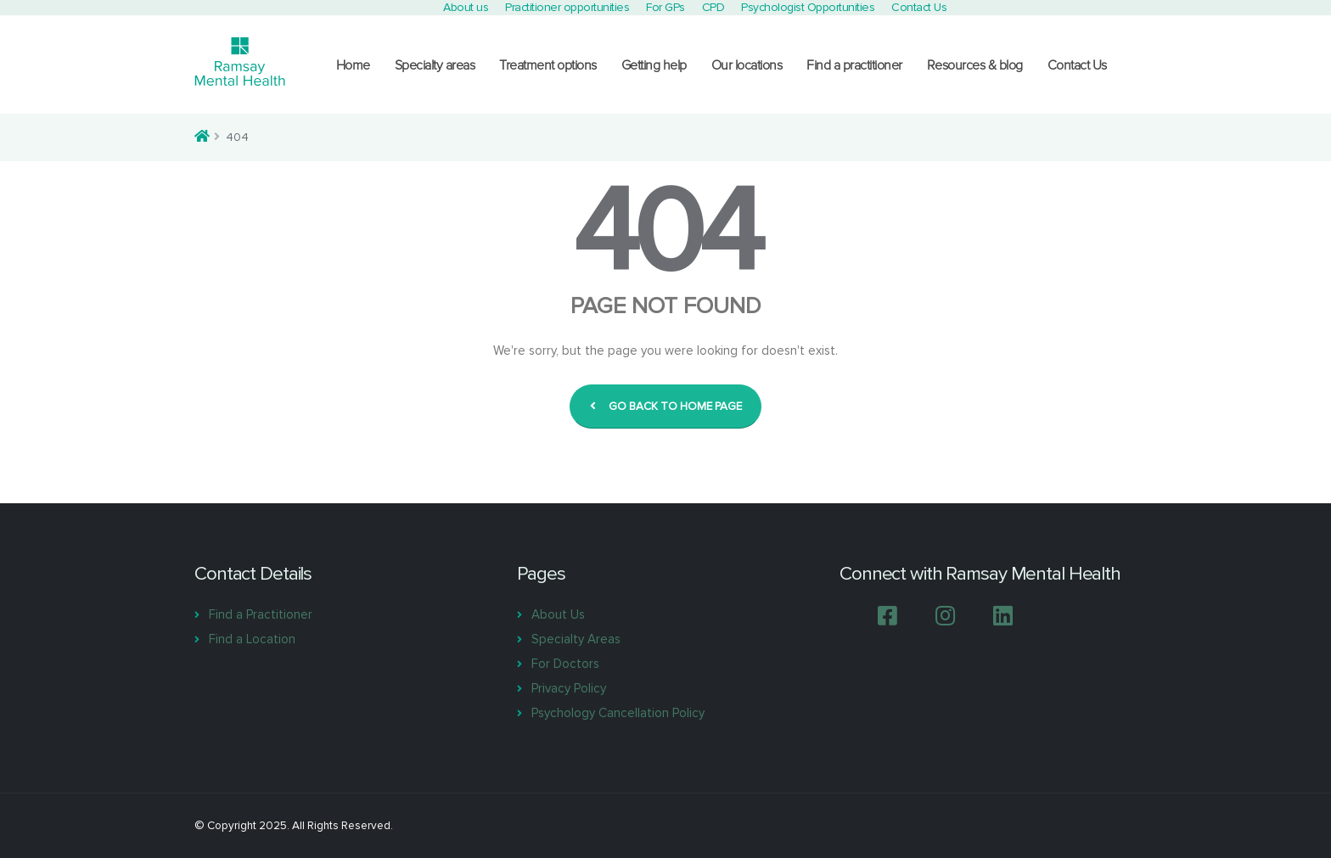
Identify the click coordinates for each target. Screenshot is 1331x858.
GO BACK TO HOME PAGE (666, 406)
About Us (558, 614)
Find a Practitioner (260, 614)
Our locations (747, 65)
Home (353, 65)
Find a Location (252, 639)
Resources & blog (975, 65)
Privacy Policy (568, 688)
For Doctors (565, 663)
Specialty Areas (576, 639)
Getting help (654, 65)
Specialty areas (435, 65)
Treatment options (548, 65)
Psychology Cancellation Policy (618, 713)
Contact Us (1077, 65)
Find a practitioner (854, 65)
